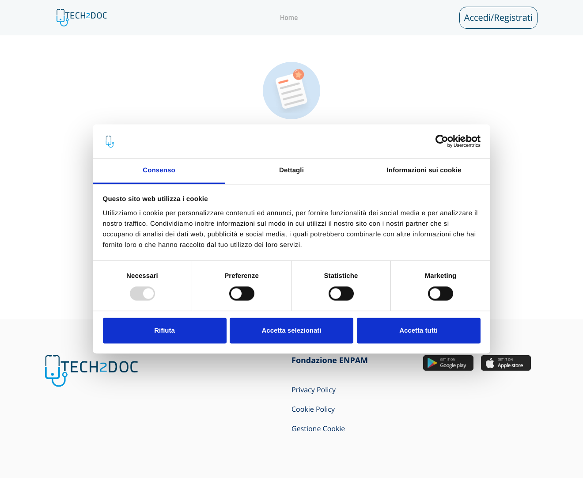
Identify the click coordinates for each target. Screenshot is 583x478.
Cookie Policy (313, 409)
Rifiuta (164, 330)
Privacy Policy (314, 390)
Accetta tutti (418, 330)
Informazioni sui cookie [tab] (424, 170)
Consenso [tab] (159, 170)
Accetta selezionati (291, 330)
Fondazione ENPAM (330, 360)
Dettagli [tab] (291, 170)
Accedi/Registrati (498, 17)
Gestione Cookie (318, 428)
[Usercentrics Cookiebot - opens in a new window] (442, 141)
